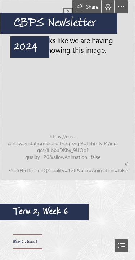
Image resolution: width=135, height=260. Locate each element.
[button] (86, 6)
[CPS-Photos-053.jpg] (67, 90)
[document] (67, 130)
